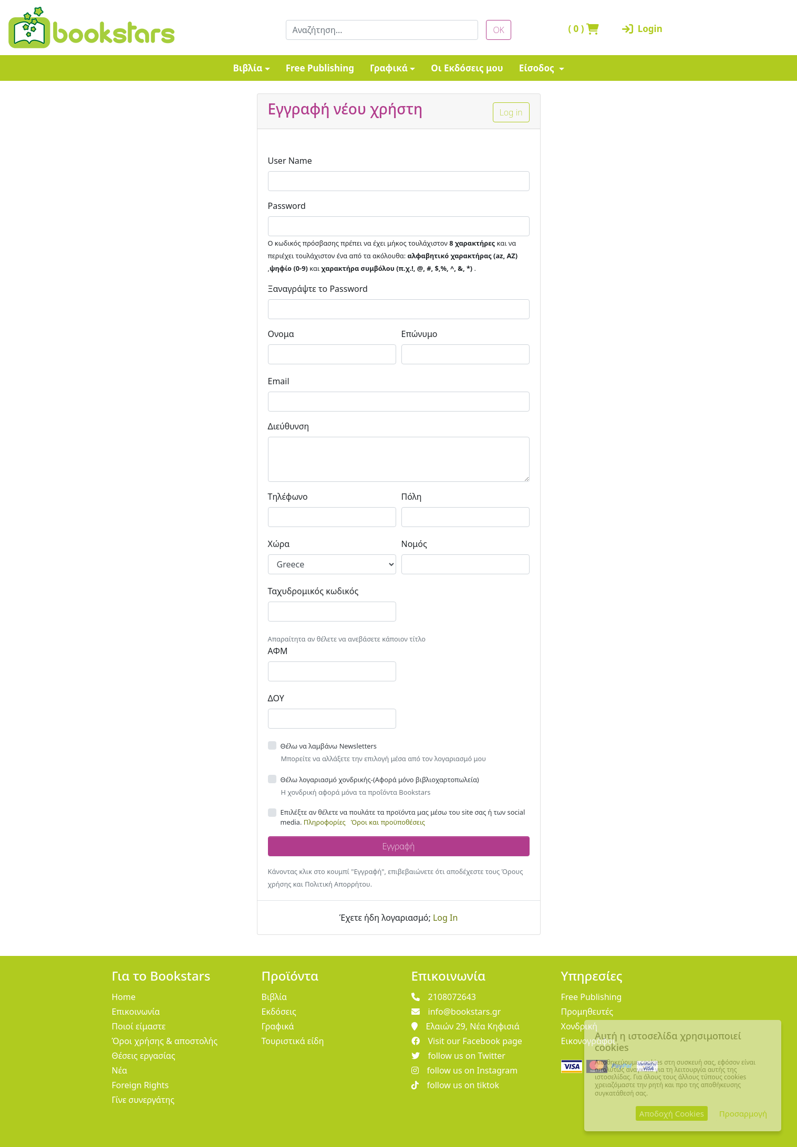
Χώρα (279, 544)
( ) (583, 29)
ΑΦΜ (278, 651)
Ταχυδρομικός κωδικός (313, 591)
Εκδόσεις (279, 1011)
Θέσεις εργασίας (143, 1055)
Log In (445, 917)
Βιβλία (247, 68)
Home (124, 997)
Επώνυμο (419, 334)
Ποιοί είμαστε (139, 1026)
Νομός (414, 544)
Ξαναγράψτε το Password (318, 288)
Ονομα (281, 334)
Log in (511, 112)
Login (642, 29)
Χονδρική (579, 1026)
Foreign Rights (140, 1085)
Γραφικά (389, 68)
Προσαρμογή (743, 1113)
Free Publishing (320, 68)
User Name (290, 160)
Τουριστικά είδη (293, 1041)
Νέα (120, 1070)
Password (287, 206)
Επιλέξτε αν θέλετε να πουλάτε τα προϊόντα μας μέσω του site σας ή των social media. (403, 817)
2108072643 (444, 997)
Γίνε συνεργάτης (143, 1100)
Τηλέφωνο (288, 496)
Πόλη (411, 496)
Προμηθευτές (587, 1011)
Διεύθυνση (288, 426)
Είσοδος (538, 68)
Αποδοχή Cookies (671, 1113)
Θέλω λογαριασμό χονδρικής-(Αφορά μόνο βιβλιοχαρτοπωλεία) (380, 779)
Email (278, 381)
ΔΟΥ (276, 698)
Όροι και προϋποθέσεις (388, 822)
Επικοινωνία (136, 1011)
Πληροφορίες (325, 822)
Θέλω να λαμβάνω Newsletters (329, 746)
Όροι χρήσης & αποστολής (165, 1041)
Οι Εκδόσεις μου (467, 68)
